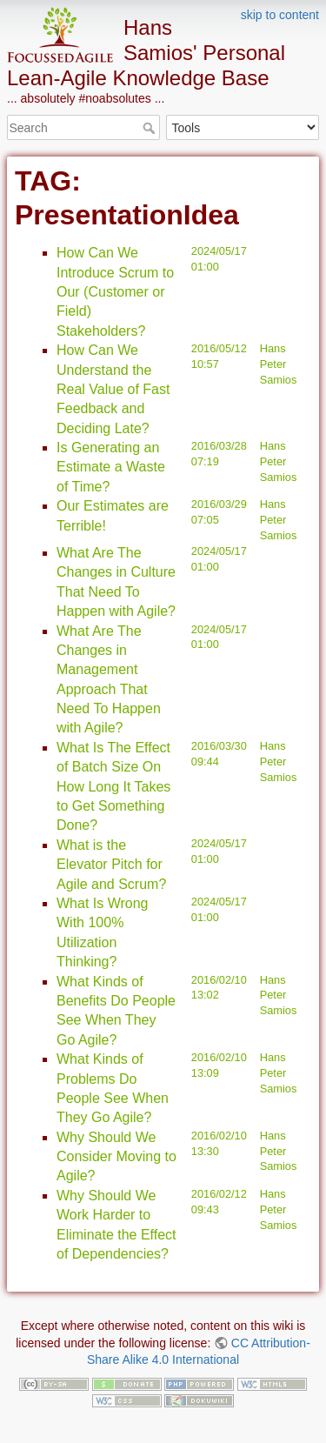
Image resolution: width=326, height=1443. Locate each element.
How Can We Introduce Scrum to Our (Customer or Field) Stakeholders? (115, 291)
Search (151, 128)
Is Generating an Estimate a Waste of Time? (111, 467)
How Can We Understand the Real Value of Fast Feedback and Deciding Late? (113, 389)
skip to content (280, 15)
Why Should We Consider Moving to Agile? (116, 1157)
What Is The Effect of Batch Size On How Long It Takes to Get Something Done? (113, 786)
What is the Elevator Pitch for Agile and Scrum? (111, 865)
